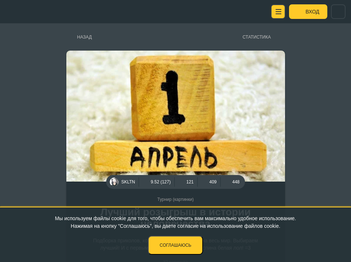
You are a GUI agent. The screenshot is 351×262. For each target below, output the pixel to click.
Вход (312, 12)
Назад (84, 37)
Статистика (257, 37)
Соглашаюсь (175, 245)
